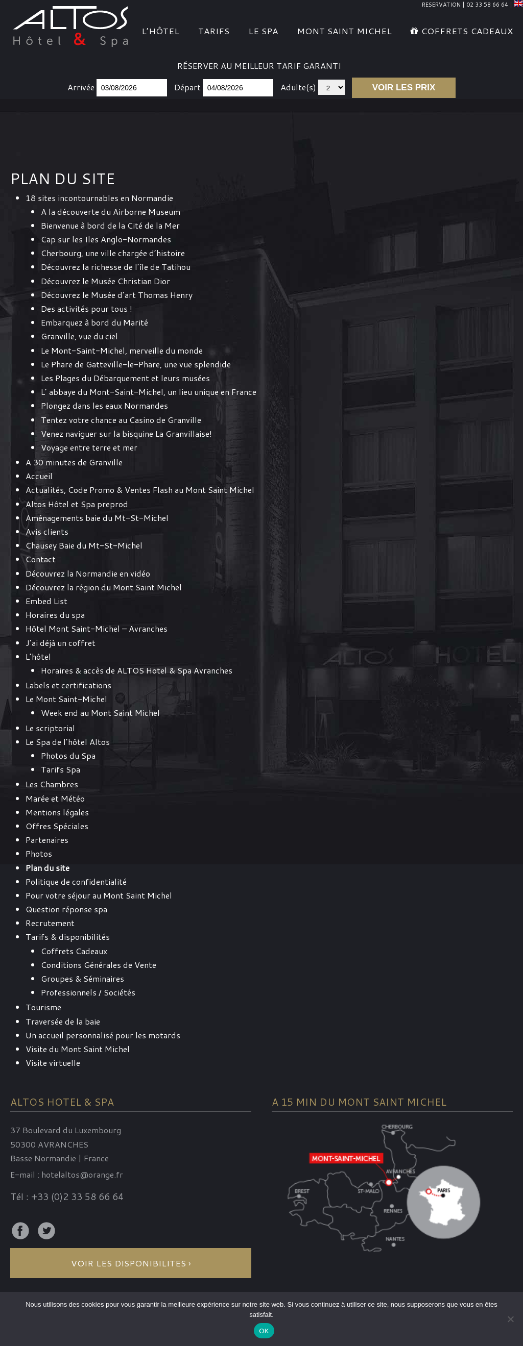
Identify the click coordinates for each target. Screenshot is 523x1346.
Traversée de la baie (63, 1021)
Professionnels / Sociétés (88, 992)
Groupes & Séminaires (82, 978)
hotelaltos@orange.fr (82, 1174)
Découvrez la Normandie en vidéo (88, 573)
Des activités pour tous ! (86, 308)
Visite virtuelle (53, 1062)
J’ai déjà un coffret (61, 643)
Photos (39, 853)
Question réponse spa (66, 909)
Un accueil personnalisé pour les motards (103, 1035)
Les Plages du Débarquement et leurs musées (125, 378)
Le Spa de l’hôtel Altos (68, 741)
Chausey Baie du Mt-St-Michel (84, 545)
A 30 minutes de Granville (74, 462)
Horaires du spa (55, 614)
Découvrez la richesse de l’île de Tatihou (116, 266)
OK (264, 1331)
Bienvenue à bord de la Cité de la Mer (110, 225)
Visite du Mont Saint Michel (78, 1049)
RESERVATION (441, 5)
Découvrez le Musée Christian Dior (105, 281)
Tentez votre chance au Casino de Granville (121, 420)
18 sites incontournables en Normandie (99, 198)
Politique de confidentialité (76, 881)
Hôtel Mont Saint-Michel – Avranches (97, 628)
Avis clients (47, 531)
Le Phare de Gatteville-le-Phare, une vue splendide (136, 364)
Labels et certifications (68, 685)
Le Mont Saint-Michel (66, 699)
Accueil (39, 476)
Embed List (46, 601)
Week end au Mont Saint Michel (100, 712)
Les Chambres (52, 784)
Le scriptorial (50, 728)
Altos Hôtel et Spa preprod (77, 504)
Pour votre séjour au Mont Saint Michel (99, 895)
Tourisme (43, 1007)
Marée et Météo (55, 798)
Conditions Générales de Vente (98, 964)
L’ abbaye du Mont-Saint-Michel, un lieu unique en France (148, 391)
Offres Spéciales (57, 826)
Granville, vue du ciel (79, 336)
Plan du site (47, 868)
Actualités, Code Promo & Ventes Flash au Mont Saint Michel (140, 489)
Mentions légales (57, 812)
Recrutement (50, 923)
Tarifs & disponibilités (68, 936)
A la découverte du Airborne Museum (110, 211)
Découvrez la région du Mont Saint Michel (104, 587)
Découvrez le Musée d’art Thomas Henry (117, 295)
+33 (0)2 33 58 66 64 (77, 1196)
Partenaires (47, 839)
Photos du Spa (68, 755)
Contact (41, 559)
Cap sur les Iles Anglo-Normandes (106, 239)
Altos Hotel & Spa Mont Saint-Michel (71, 25)
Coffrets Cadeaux (74, 951)
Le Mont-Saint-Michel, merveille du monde (122, 350)
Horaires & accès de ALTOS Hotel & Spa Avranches (136, 670)
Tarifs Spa (60, 769)
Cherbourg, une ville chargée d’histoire (113, 253)
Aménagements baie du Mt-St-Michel (97, 518)
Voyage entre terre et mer (89, 447)
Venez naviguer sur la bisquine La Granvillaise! (126, 433)
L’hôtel (38, 656)
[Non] (510, 1319)
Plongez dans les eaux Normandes (104, 405)
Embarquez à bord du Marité (94, 322)
